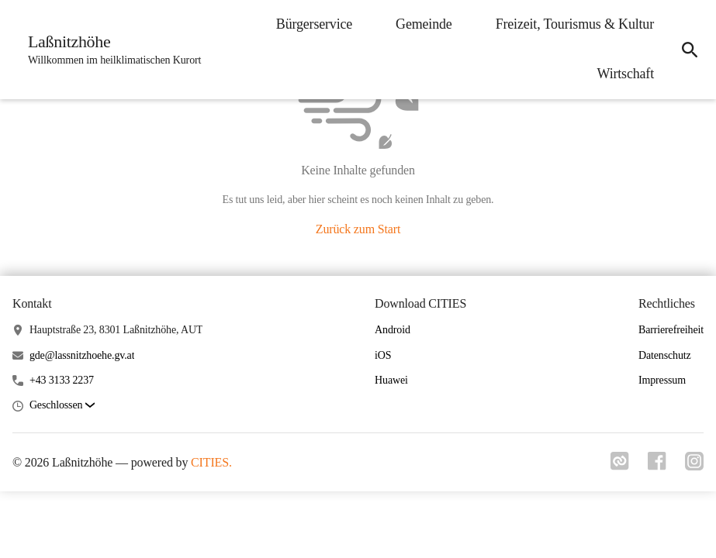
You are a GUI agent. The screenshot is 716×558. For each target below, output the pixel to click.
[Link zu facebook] (657, 466)
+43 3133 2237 (61, 380)
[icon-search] (689, 49)
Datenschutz (664, 355)
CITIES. (211, 462)
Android (392, 330)
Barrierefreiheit (671, 330)
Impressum (662, 380)
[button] (62, 406)
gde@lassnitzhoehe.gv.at (82, 355)
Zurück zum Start (358, 229)
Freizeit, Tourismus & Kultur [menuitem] (575, 24)
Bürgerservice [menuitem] (314, 24)
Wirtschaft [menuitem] (625, 73)
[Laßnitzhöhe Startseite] (110, 49)
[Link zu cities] (620, 466)
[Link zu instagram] (694, 466)
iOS (383, 355)
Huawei (391, 380)
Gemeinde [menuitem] (424, 24)
